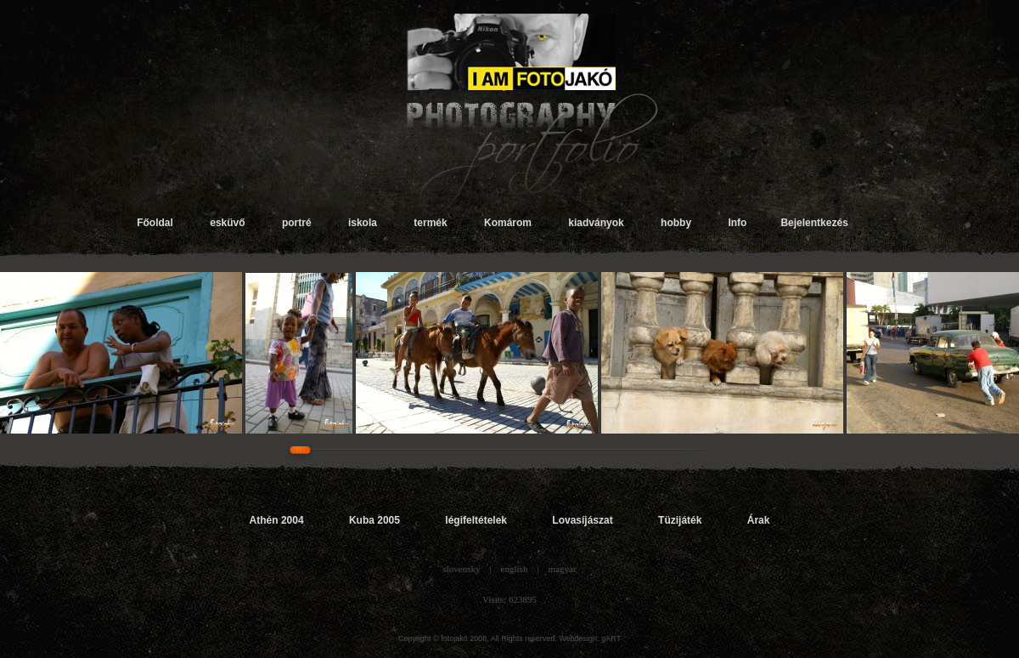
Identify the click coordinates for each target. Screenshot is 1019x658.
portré (297, 223)
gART (611, 638)
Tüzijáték (679, 520)
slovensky (461, 569)
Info (737, 223)
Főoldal (155, 223)
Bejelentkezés (813, 223)
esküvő (227, 223)
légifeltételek (476, 520)
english (514, 569)
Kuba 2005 (374, 520)
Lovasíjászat (582, 520)
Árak (758, 520)
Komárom (508, 223)
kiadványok (595, 223)
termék (430, 223)
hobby (676, 223)
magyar (563, 569)
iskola (362, 223)
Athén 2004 (277, 520)
